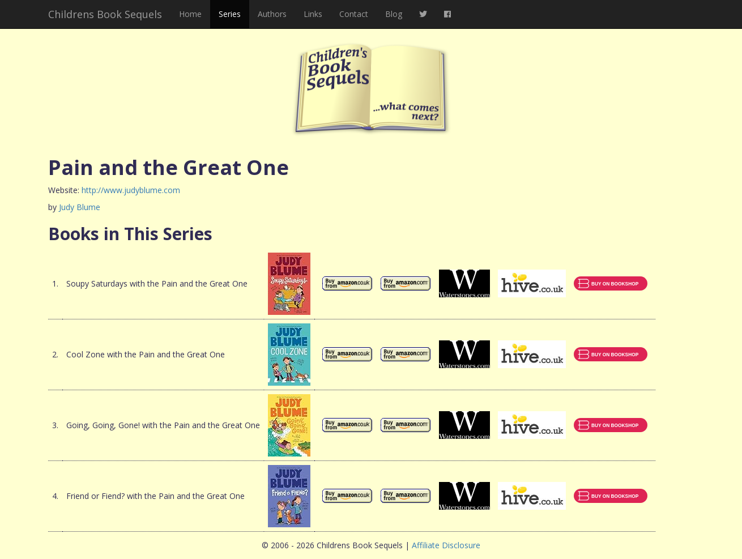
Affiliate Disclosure (446, 545)
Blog (393, 13)
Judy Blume (79, 207)
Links (313, 13)
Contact (353, 13)
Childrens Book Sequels (105, 14)
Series (230, 13)
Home (190, 13)
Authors (272, 13)
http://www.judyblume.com (131, 190)
